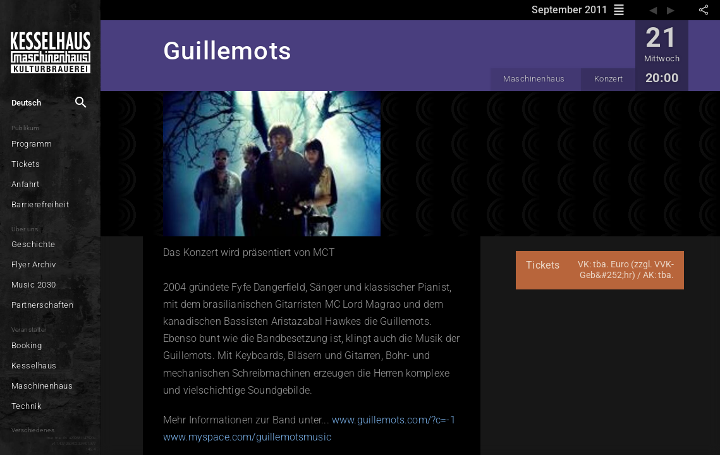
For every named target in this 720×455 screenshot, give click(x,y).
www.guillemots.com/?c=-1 (394, 420)
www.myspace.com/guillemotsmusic (247, 437)
